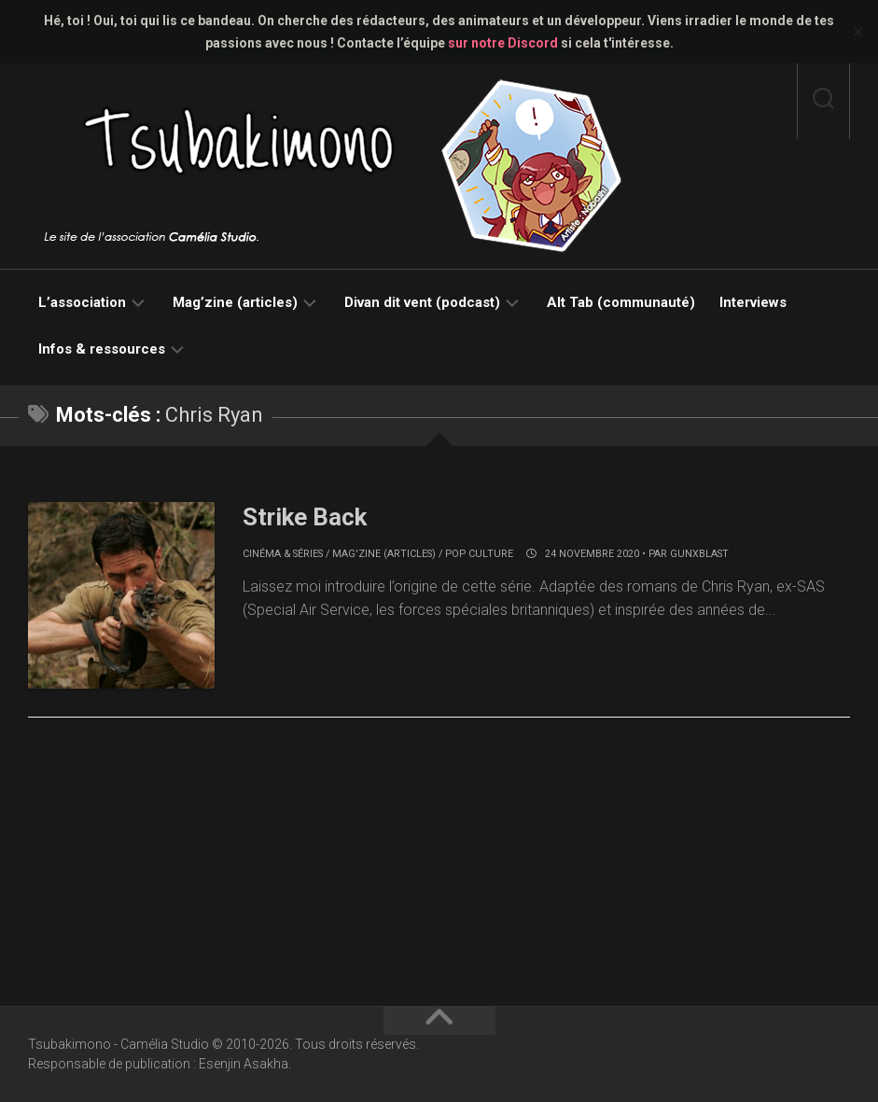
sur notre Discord (503, 42)
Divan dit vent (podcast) (422, 302)
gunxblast (699, 554)
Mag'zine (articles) (384, 554)
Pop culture (479, 554)
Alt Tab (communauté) (621, 302)
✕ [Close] (858, 32)
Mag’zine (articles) (235, 302)
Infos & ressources (101, 349)
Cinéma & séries (283, 554)
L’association (82, 302)
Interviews (753, 302)
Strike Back (305, 517)
